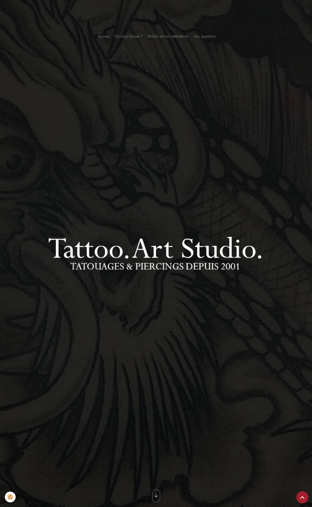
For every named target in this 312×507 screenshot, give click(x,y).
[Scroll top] (302, 497)
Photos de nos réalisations (168, 36)
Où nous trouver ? (129, 36)
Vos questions (205, 36)
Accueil (104, 36)
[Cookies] (10, 497)
